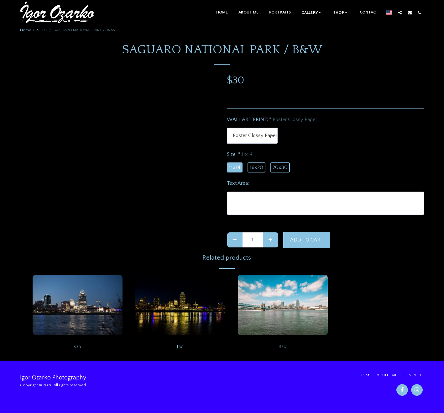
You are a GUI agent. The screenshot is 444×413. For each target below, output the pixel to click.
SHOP (42, 30)
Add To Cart (306, 240)
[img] (78, 305)
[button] (312, 12)
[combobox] (252, 135)
